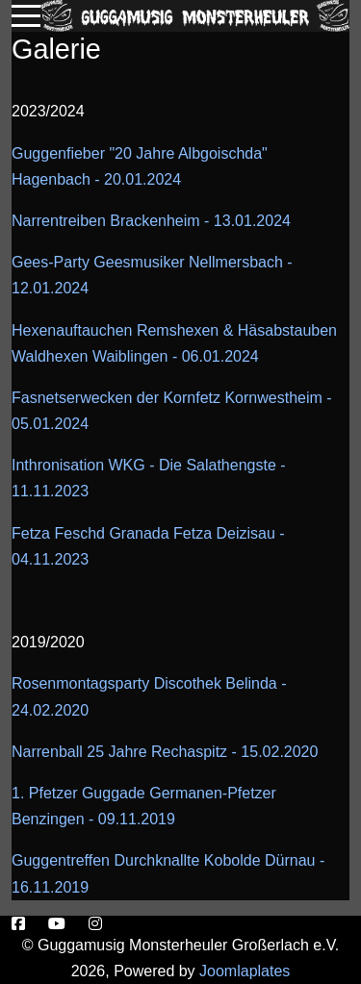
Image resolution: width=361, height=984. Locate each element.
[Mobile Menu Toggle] (26, 15)
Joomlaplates (244, 971)
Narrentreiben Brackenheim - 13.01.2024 (151, 221)
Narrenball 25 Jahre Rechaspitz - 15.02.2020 (165, 752)
